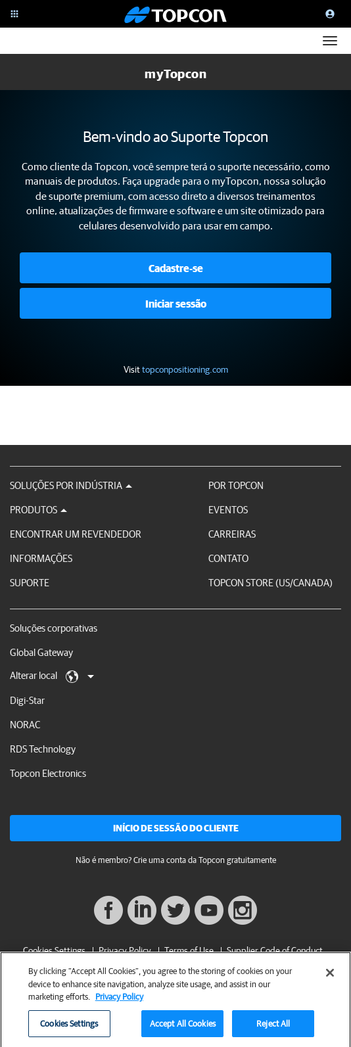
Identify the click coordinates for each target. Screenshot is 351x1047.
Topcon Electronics (48, 773)
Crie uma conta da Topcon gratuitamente (204, 860)
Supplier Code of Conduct (275, 950)
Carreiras (232, 534)
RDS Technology (43, 749)
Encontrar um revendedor (75, 534)
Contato (228, 558)
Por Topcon (236, 485)
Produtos (38, 509)
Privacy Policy (125, 950)
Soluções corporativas (53, 628)
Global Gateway (41, 652)
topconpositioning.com (185, 369)
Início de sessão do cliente (176, 828)
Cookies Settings (54, 950)
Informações (41, 558)
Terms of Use (189, 950)
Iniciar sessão (175, 304)
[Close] (330, 976)
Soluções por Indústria (71, 485)
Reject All (273, 1028)
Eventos (228, 509)
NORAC (25, 724)
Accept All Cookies (183, 1028)
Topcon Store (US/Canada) (270, 582)
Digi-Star (27, 700)
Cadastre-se (176, 268)
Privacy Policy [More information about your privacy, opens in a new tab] (119, 1001)
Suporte (29, 582)
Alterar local (52, 676)
